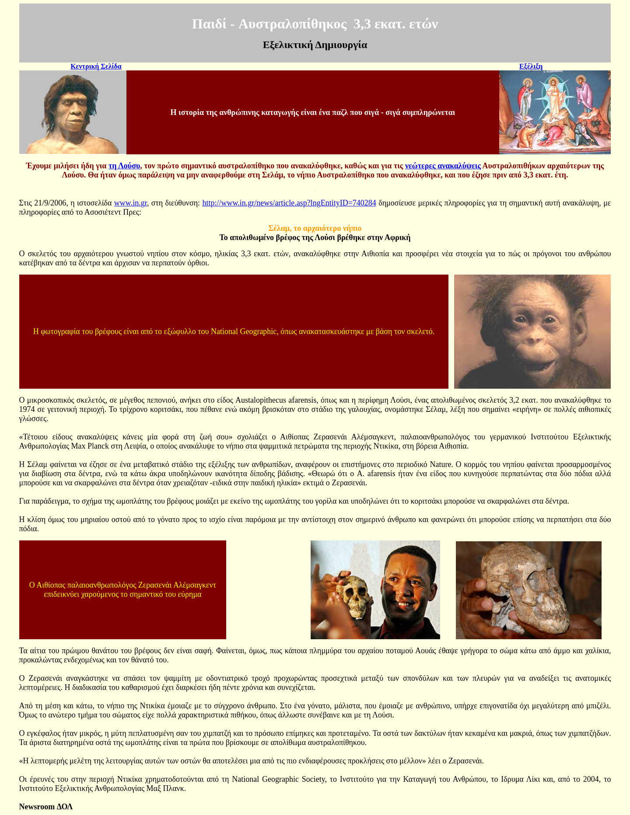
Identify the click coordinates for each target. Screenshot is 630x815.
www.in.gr (130, 203)
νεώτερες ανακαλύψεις (443, 165)
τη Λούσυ (124, 165)
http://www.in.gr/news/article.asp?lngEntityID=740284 (289, 203)
